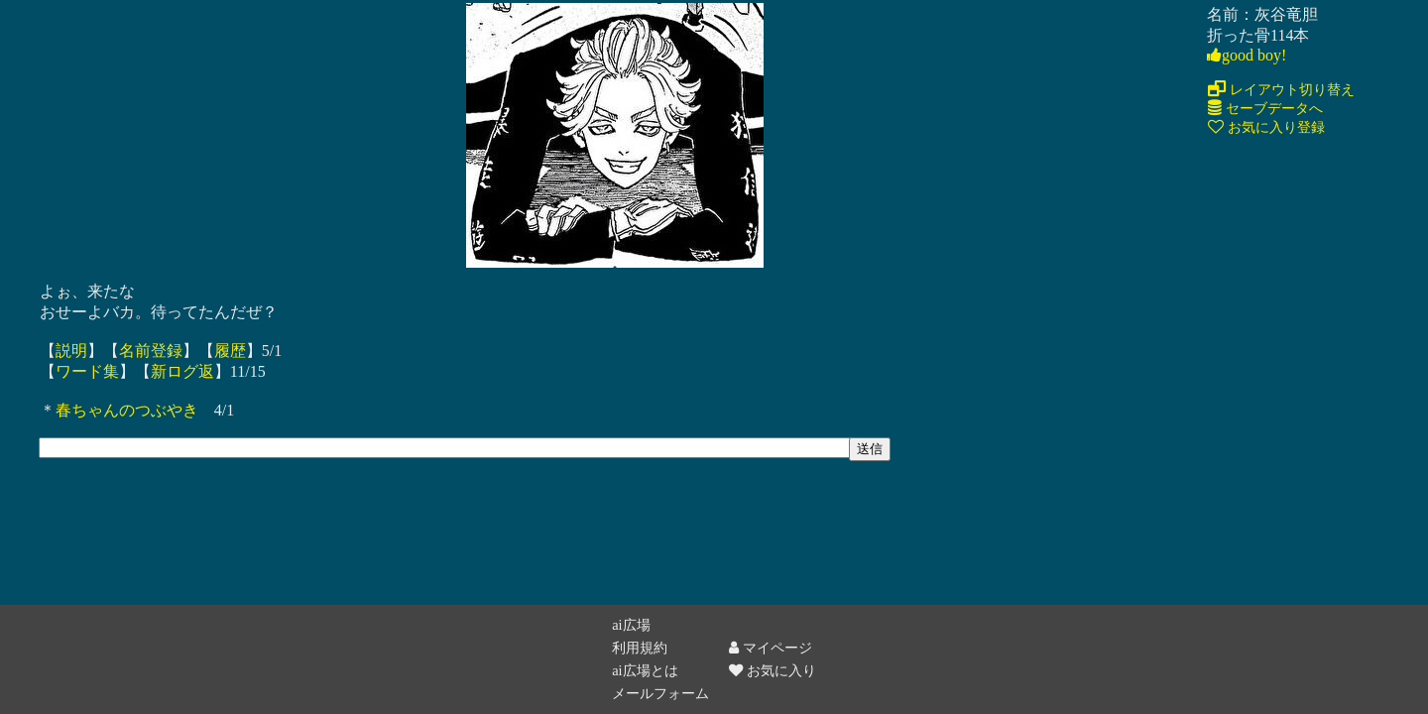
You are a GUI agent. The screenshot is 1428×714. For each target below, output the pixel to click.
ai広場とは (644, 670)
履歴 (230, 350)
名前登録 (150, 350)
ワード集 (87, 371)
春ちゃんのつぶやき (127, 410)
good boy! (1246, 55)
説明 (71, 350)
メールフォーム (660, 693)
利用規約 (639, 647)
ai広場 (631, 625)
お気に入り (772, 670)
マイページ (770, 647)
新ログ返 (182, 371)
